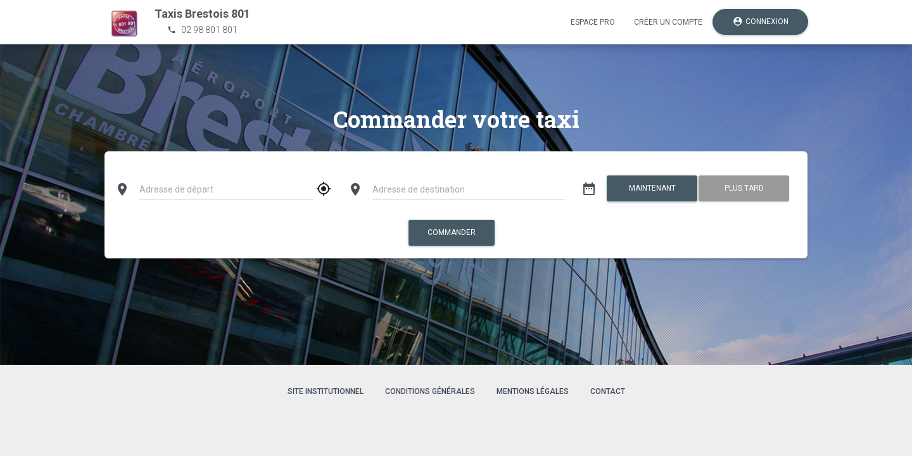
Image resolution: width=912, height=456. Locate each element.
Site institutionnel (326, 391)
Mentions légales (533, 391)
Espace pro (593, 22)
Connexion (760, 22)
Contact (607, 391)
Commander (452, 232)
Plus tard (744, 188)
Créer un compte (668, 22)
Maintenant (651, 188)
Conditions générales (430, 391)
